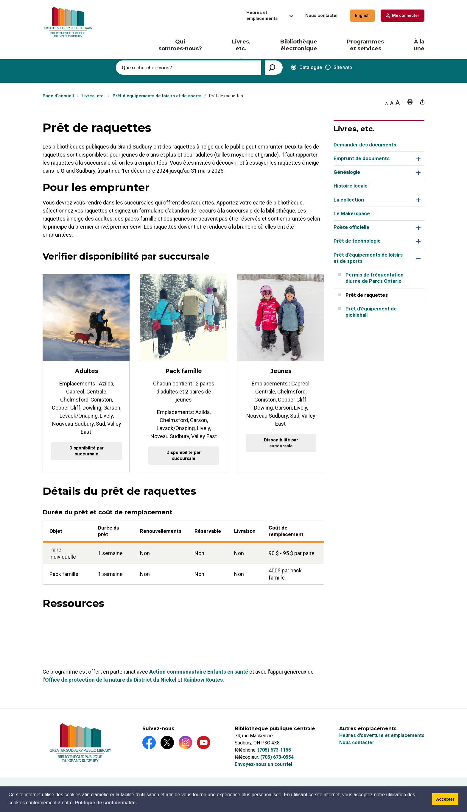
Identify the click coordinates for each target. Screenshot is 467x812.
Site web (338, 67)
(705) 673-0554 (277, 757)
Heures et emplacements (262, 15)
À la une (419, 45)
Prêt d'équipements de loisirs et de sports (157, 96)
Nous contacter (321, 15)
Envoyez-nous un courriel (263, 764)
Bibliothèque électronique (298, 45)
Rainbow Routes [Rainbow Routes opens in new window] (203, 680)
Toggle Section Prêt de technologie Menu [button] (417, 241)
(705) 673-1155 (274, 750)
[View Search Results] (274, 67)
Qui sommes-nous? (180, 45)
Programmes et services (365, 45)
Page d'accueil (58, 96)
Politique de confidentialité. (106, 802)
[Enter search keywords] (188, 67)
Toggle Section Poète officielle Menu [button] (417, 227)
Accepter (445, 799)
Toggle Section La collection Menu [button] (417, 200)
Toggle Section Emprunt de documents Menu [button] (417, 158)
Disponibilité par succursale (86, 451)
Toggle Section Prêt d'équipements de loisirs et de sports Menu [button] (417, 258)
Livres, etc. (241, 45)
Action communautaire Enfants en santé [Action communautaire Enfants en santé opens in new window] (198, 672)
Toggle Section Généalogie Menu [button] (417, 172)
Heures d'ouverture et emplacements (381, 735)
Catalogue (304, 68)
